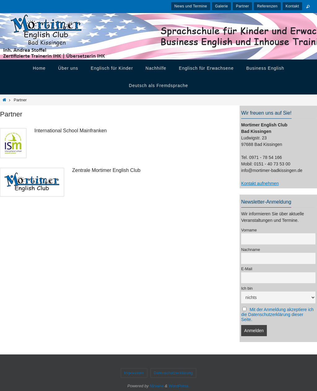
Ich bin (247, 288)
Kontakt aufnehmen (260, 183)
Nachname (250, 250)
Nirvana (157, 386)
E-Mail (246, 269)
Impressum (134, 373)
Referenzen (267, 6)
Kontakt (292, 6)
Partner (242, 6)
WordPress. (179, 386)
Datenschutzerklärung (173, 373)
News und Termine (190, 6)
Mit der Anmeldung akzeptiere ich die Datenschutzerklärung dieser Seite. (277, 314)
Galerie (221, 6)
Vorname (249, 230)
